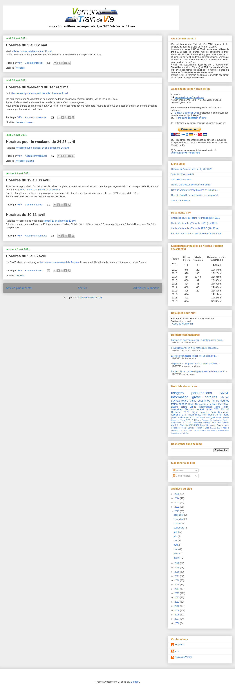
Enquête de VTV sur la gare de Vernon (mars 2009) (196, 233)
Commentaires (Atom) (90, 297)
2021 (177, 511)
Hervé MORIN (222, 417)
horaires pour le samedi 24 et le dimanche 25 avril (42, 147)
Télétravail (197, 423)
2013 (177, 593)
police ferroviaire (222, 430)
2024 (177, 498)
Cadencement (223, 425)
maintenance (184, 417)
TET (190, 430)
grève (196, 397)
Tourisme (200, 428)
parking (206, 423)
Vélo (207, 428)
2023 (177, 502)
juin (176, 536)
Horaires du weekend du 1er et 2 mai (38, 87)
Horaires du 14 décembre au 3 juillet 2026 (191, 169)
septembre (179, 527)
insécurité (217, 420)
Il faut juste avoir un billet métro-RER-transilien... (194, 348)
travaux (30, 122)
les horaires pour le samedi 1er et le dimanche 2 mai (40, 93)
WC (198, 430)
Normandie (176, 423)
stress (198, 414)
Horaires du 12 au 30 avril (28, 180)
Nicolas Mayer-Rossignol (203, 417)
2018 (177, 571)
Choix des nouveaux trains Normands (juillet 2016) (195, 218)
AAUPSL (175, 425)
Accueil (82, 288)
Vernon (225, 397)
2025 (177, 494)
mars (176, 549)
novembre (179, 519)
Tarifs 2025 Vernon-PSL (182, 174)
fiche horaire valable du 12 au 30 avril (40, 189)
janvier (177, 558)
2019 (177, 567)
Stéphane (179, 644)
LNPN (193, 407)
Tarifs (214, 404)
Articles (178, 470)
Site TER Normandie (181, 179)
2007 (177, 619)
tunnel (209, 409)
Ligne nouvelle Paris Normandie (210, 412)
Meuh (211, 414)
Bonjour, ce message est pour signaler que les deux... (197, 340)
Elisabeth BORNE (188, 425)
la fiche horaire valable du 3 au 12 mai (32, 51)
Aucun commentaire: (36, 117)
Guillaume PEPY (180, 412)
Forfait (226, 407)
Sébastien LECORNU (179, 430)
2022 (177, 507)
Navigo (226, 420)
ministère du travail (208, 430)
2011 (177, 602)
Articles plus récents (19, 288)
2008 (177, 614)
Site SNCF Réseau (180, 200)
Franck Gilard (216, 428)
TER (184, 423)
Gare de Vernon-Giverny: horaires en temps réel (194, 190)
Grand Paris (180, 433)
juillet (176, 532)
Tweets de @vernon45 (182, 323)
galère (184, 407)
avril (176, 545)
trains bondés (179, 403)
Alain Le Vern (178, 420)
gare (218, 407)
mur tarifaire (223, 423)
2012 (177, 597)
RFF (205, 414)
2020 (177, 563)
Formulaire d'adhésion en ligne (191, 118)
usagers (177, 393)
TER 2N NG (221, 409)
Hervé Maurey (187, 428)
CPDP (213, 423)
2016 (177, 580)
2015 (177, 584)
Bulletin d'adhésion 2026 (187, 113)
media (191, 414)
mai (176, 540)
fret (187, 433)
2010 (177, 606)
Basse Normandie (208, 425)
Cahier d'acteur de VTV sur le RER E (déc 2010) (194, 228)
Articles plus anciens (146, 288)
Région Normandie (203, 420)
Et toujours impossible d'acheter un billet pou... (194, 356)
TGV (194, 430)
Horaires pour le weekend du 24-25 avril (40, 142)
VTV (209, 404)
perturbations (201, 393)
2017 (177, 576)
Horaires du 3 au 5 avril (26, 256)
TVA (189, 423)
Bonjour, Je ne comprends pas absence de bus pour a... (198, 371)
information (180, 397)
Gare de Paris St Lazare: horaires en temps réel (194, 195)
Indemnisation (206, 407)
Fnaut (173, 433)
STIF (184, 414)
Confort (218, 414)
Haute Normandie (197, 404)
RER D (226, 428)
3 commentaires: (34, 62)
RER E (189, 420)
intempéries (176, 409)
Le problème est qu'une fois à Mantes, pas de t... (195, 363)
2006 (177, 623)
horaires (20, 67)
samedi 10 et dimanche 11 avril (60, 220)
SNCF (224, 393)
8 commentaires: (34, 270)
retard (184, 400)
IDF (197, 425)
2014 (177, 589)
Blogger (135, 681)
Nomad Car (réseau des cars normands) (191, 184)
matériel (200, 409)
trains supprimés (200, 400)
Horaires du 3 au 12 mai (26, 45)
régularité (175, 414)
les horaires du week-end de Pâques (59, 262)
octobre (178, 523)
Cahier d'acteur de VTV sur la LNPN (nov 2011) (194, 223)
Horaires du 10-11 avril (25, 215)
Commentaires (181, 476)
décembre (179, 515)
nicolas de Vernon (183, 657)
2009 (177, 610)
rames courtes (220, 400)
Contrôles (175, 428)
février (177, 553)
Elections (189, 409)
